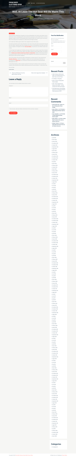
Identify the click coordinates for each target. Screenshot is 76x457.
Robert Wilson (12, 69)
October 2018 (54, 266)
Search (52, 61)
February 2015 (54, 347)
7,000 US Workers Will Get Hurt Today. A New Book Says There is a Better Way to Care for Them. (58, 75)
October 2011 (54, 421)
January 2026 (54, 141)
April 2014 (54, 366)
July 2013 (53, 382)
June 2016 (54, 318)
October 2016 (54, 310)
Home (29, 3)
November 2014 (55, 353)
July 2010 (53, 428)
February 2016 (54, 325)
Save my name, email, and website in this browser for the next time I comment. (24, 108)
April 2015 (54, 343)
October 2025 (54, 145)
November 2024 (55, 157)
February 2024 (54, 165)
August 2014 (54, 358)
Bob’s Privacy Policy (29, 455)
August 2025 (54, 148)
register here (17, 60)
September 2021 (55, 202)
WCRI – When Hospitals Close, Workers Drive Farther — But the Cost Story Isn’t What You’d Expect (58, 85)
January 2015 (54, 349)
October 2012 (54, 399)
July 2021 (53, 205)
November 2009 (55, 432)
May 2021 (54, 209)
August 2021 (54, 203)
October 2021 (54, 200)
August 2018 (54, 270)
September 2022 (55, 180)
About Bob (33, 3)
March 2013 (54, 389)
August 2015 (54, 336)
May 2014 (54, 364)
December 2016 (55, 307)
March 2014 (54, 367)
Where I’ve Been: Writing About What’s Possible (58, 106)
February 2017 (54, 303)
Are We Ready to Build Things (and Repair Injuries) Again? (58, 110)
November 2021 (55, 198)
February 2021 (54, 215)
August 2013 (54, 380)
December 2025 (55, 143)
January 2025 (54, 154)
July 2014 (53, 360)
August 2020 (54, 226)
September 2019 (55, 246)
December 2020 (55, 218)
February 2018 (54, 281)
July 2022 (54, 183)
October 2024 (54, 159)
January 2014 (54, 371)
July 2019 (53, 250)
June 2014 (54, 362)
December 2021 (55, 196)
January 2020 (54, 238)
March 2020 (54, 235)
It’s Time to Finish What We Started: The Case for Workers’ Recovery (59, 120)
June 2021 (54, 207)
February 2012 (54, 413)
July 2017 (53, 294)
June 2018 (54, 273)
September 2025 (55, 146)
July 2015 (53, 338)
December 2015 (55, 329)
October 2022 (54, 178)
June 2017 (54, 296)
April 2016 (54, 321)
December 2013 (55, 373)
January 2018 (54, 283)
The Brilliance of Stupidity (57, 78)
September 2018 (55, 268)
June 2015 (54, 340)
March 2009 (54, 436)
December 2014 (55, 351)
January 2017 (54, 305)
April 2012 (54, 410)
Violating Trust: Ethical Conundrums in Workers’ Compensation (23, 52)
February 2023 (54, 170)
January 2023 (54, 172)
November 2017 (55, 286)
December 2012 (55, 395)
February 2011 (54, 426)
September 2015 (55, 334)
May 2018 (54, 275)
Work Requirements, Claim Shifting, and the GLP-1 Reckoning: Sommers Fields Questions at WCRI (58, 89)
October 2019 (54, 244)
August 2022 (54, 181)
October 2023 (54, 167)
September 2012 (55, 401)
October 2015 (54, 332)
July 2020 (54, 227)
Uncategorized (55, 446)
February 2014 (54, 369)
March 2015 (54, 345)
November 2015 (55, 331)
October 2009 (54, 434)
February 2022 (54, 192)
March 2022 (54, 191)
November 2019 (55, 242)
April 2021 (54, 211)
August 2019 (54, 248)
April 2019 (54, 255)
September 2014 (55, 356)
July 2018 (53, 272)
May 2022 (54, 187)
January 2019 (54, 261)
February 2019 (54, 259)
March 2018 (54, 279)
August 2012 (54, 402)
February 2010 (54, 430)
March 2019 (54, 257)
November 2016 (55, 308)
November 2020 (55, 220)
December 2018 (55, 262)
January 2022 (54, 194)
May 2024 (54, 161)
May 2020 (54, 231)
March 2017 (54, 301)
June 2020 (54, 229)
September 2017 (55, 290)
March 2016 (54, 323)
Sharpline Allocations (13, 58)
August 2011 (54, 424)
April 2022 (54, 189)
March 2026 (54, 139)
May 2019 (54, 253)
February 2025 (54, 152)
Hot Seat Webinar (28, 46)
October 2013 (54, 377)
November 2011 (55, 419)
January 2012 (54, 415)
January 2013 (54, 393)
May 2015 (54, 342)
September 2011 (55, 423)
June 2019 (54, 251)
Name (10, 97)
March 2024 (54, 163)
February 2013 (54, 391)
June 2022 (54, 185)
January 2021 (54, 216)
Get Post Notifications (40, 3)
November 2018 (55, 264)
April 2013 (54, 388)
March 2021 (54, 213)
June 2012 (54, 406)
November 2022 (55, 176)
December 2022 (55, 174)
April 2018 (54, 277)
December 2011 (55, 417)
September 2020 (55, 224)
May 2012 (54, 408)
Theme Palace (64, 455)
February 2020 (55, 237)
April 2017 (54, 299)
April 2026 (54, 137)
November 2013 (55, 375)
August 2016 (54, 314)
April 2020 (54, 233)
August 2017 (54, 292)
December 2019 (55, 240)
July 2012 (53, 404)
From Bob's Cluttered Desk (20, 455)
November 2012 (55, 397)
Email (10, 103)
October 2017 (54, 288)
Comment (11, 85)
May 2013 (54, 386)
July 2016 (53, 316)
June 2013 (54, 384)
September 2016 (55, 312)
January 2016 (54, 327)
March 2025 (54, 150)
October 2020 (54, 222)
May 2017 (53, 297)
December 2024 (55, 156)
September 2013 (55, 378)
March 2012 (54, 412)
